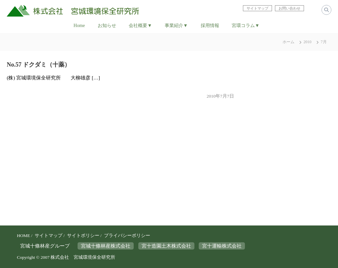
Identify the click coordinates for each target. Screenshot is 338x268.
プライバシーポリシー (127, 235)
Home (79, 25)
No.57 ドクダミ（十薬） (38, 64)
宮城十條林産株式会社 (105, 246)
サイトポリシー (83, 235)
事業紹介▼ (176, 25)
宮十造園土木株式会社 (166, 246)
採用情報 (210, 25)
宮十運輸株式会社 (222, 246)
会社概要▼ (140, 25)
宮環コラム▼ (245, 25)
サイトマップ (48, 235)
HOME (23, 235)
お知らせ (107, 25)
